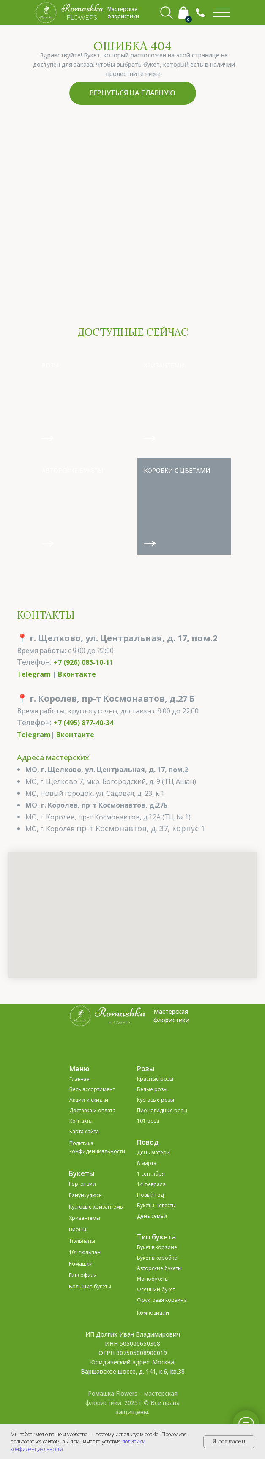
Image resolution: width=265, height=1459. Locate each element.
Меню (79, 1068)
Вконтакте (77, 674)
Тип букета (156, 1236)
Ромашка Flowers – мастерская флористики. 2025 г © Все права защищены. (132, 1402)
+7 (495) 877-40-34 (83, 722)
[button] (200, 12)
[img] (221, 12)
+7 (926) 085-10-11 (83, 662)
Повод (147, 1142)
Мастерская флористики (171, 1015)
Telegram (34, 674)
